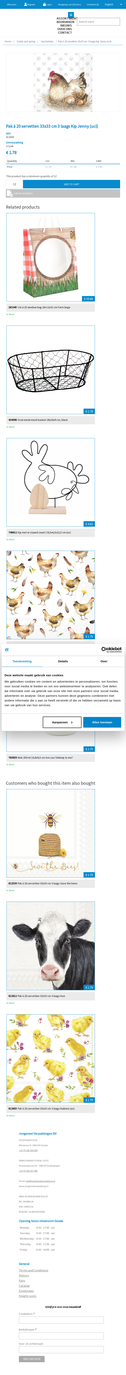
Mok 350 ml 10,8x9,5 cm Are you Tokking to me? (45, 757)
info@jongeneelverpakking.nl (40, 1181)
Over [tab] (104, 661)
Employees (26, 1291)
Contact (65, 32)
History (24, 1275)
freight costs (27, 1296)
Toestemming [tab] (22, 661)
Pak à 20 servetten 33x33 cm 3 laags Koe (41, 995)
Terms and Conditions (33, 1270)
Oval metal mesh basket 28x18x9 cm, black (43, 419)
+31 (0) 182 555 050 (28, 1150)
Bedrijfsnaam (28, 1329)
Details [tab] (63, 661)
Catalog (24, 1286)
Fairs (22, 1280)
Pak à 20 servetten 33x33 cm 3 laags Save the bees (47, 883)
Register (29, 4)
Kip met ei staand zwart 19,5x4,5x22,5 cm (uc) (44, 532)
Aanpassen (62, 722)
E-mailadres (27, 1314)
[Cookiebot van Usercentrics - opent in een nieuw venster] (104, 650)
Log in (47, 4)
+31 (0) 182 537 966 (28, 1170)
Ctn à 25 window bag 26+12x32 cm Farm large (44, 307)
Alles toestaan (102, 722)
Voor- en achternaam (31, 1343)
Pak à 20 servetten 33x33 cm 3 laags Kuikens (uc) (46, 1108)
